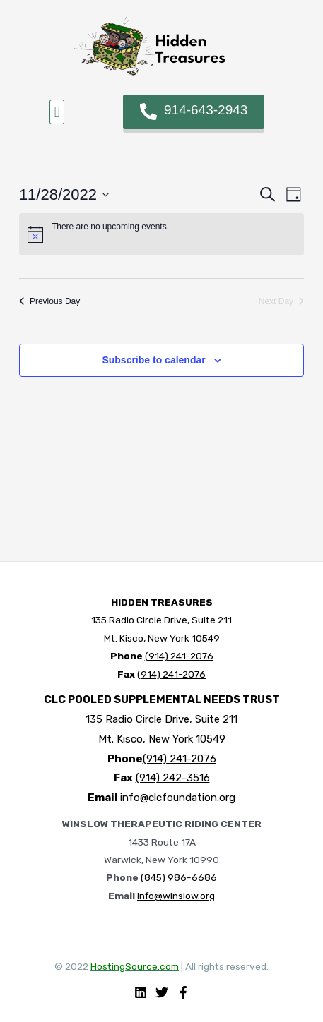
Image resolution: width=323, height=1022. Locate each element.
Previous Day (49, 301)
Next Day (281, 301)
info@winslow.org (176, 895)
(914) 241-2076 (179, 655)
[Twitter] (161, 992)
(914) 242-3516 (173, 777)
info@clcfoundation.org (177, 797)
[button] (56, 112)
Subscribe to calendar (153, 360)
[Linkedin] (140, 992)
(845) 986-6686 (179, 877)
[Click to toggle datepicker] (64, 194)
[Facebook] (183, 992)
